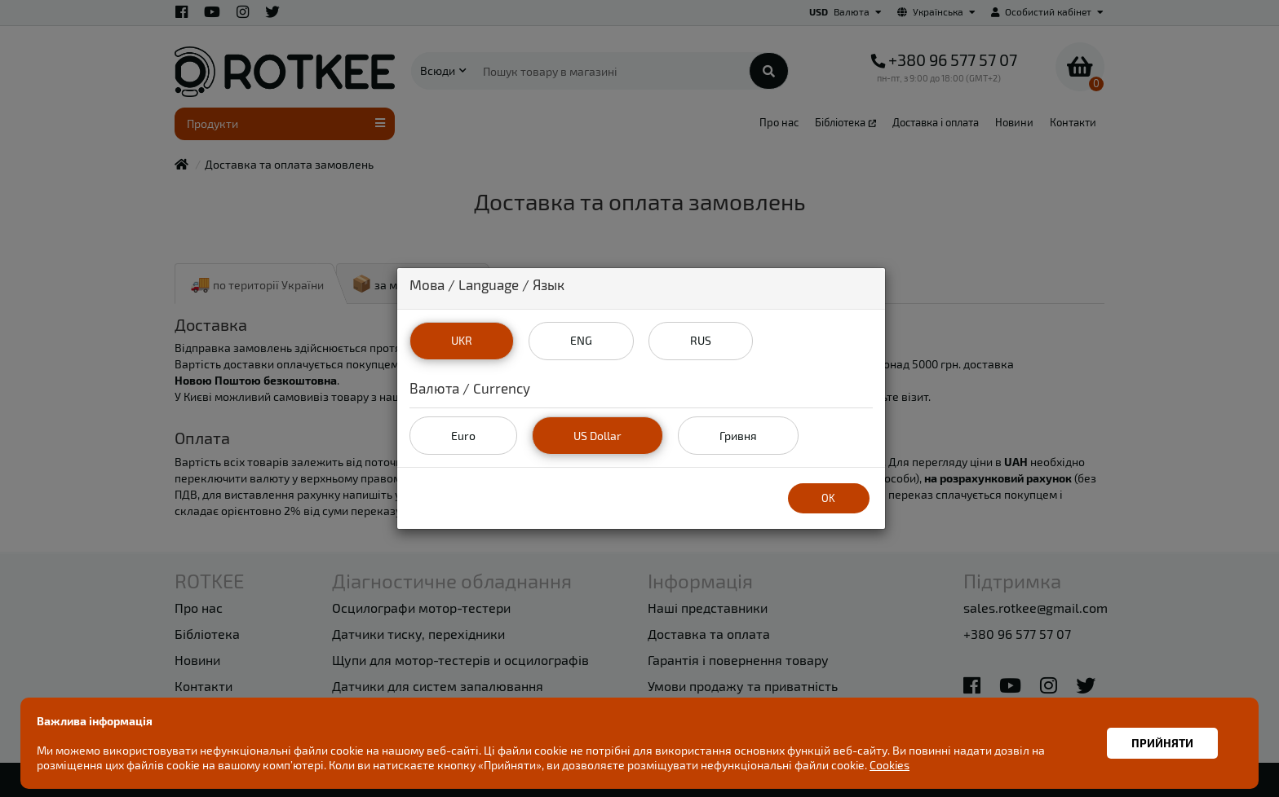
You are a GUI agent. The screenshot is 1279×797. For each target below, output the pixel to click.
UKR (461, 340)
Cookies (889, 765)
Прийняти (1162, 743)
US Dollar (597, 436)
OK (828, 497)
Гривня (738, 436)
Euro (463, 436)
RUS (700, 340)
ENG (581, 340)
